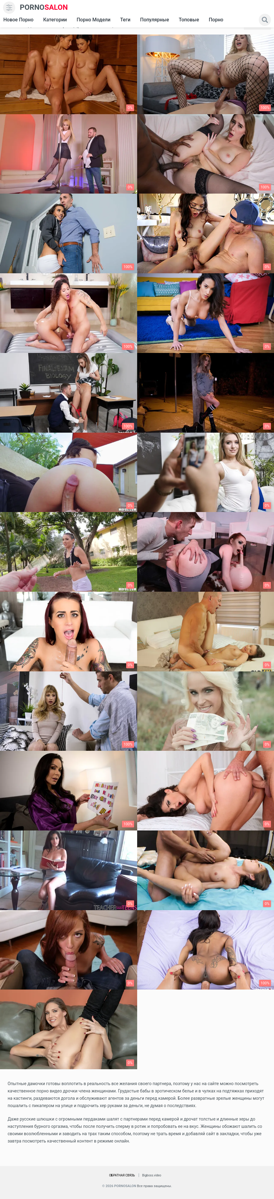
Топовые (189, 20)
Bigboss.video (151, 1175)
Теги (125, 20)
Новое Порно (18, 20)
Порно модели (93, 20)
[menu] (9, 8)
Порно (216, 20)
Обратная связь (122, 1175)
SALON (44, 7)
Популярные (154, 20)
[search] (265, 20)
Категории (55, 20)
